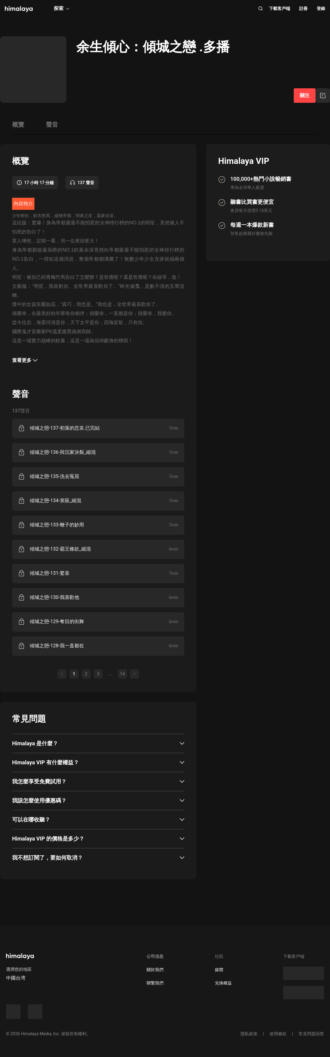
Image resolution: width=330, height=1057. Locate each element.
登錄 (321, 8)
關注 (304, 95)
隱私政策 (249, 1033)
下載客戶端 (279, 8)
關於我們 (155, 969)
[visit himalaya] (19, 9)
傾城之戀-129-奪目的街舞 (57, 621)
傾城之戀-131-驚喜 (50, 573)
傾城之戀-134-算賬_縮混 (55, 500)
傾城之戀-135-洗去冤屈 (54, 476)
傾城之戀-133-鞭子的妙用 (57, 525)
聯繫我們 (155, 983)
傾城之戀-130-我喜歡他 (54, 597)
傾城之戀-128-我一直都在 (57, 646)
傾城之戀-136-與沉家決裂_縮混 (63, 452)
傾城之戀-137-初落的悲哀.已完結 (65, 428)
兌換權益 (223, 983)
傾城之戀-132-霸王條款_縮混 (60, 549)
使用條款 (278, 1033)
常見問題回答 (311, 1033)
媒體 (219, 969)
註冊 (303, 8)
